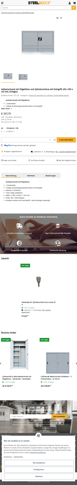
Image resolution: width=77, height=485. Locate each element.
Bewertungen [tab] (51, 176)
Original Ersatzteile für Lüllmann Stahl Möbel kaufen (49, 95)
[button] (70, 3)
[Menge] (27, 139)
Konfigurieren (39, 470)
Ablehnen (39, 476)
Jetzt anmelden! (59, 416)
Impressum (8, 457)
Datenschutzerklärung (38, 452)
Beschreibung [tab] (11, 176)
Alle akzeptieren (39, 463)
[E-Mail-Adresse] (31, 416)
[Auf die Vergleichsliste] (66, 160)
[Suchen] (36, 8)
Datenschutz (18, 457)
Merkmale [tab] (31, 176)
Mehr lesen (6, 109)
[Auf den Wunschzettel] (37, 160)
